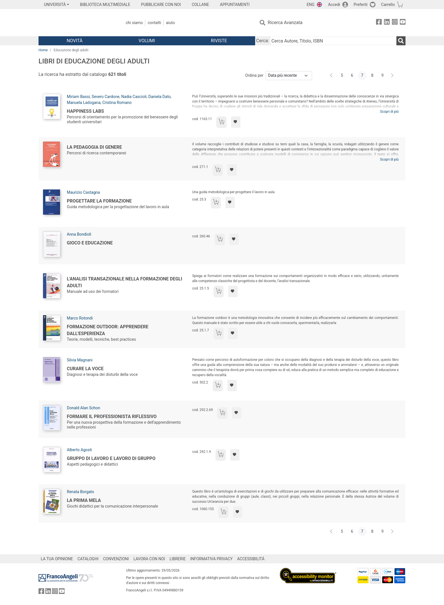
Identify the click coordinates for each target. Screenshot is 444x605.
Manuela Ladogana (84, 102)
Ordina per (254, 75)
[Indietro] (331, 75)
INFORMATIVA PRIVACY (211, 559)
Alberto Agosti (79, 450)
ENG (310, 4)
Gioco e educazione (90, 243)
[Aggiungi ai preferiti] (235, 122)
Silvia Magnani (80, 360)
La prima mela (84, 500)
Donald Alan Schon (83, 408)
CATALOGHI (88, 559)
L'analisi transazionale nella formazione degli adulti (124, 282)
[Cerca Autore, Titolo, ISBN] (333, 40)
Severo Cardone (105, 96)
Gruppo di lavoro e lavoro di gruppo (111, 458)
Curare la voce (85, 368)
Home (43, 50)
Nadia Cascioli (133, 96)
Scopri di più (389, 112)
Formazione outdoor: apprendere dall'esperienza (107, 330)
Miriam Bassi (78, 96)
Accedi (334, 4)
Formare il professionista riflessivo (112, 416)
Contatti (154, 22)
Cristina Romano (117, 102)
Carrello (388, 4)
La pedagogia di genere (94, 147)
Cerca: (262, 40)
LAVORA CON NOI (149, 559)
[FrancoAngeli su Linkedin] (387, 23)
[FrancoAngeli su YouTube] (402, 23)
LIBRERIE (178, 559)
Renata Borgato (80, 491)
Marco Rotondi (80, 318)
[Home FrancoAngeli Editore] (76, 22)
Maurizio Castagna (83, 192)
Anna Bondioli (79, 234)
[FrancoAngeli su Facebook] (379, 23)
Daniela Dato (159, 96)
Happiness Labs (85, 111)
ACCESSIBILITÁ (250, 559)
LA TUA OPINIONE (57, 559)
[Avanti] (392, 75)
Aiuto (170, 22)
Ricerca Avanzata (285, 22)
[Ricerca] (400, 40)
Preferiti (361, 4)
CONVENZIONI (116, 559)
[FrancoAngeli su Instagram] (395, 23)
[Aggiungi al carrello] (221, 122)
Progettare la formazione (99, 201)
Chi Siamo (134, 22)
